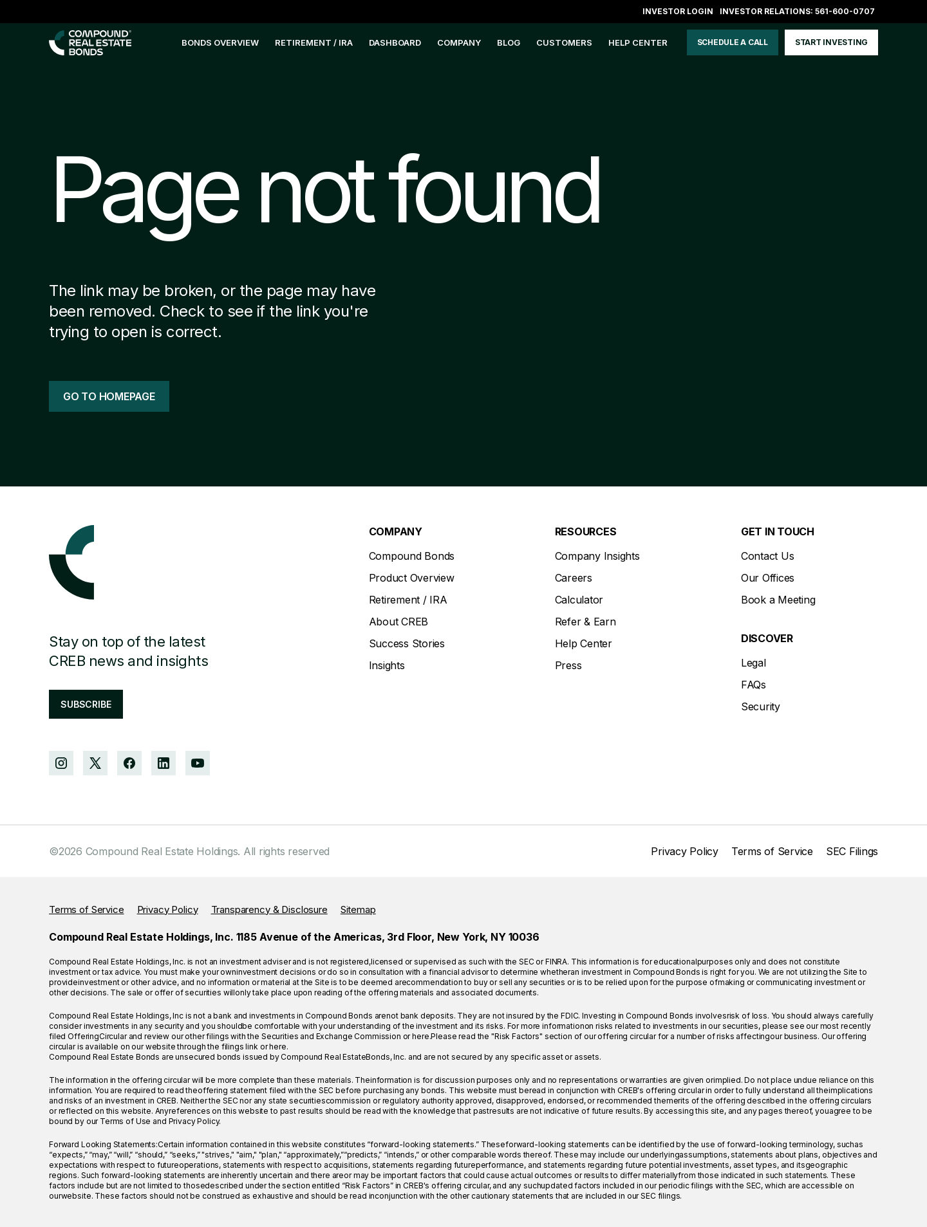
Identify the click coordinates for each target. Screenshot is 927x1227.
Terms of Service (772, 851)
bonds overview (220, 42)
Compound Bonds (412, 555)
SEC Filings (852, 851)
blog (508, 42)
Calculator (579, 599)
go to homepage (109, 396)
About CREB (399, 621)
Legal (753, 662)
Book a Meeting (778, 599)
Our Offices (767, 577)
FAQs (753, 684)
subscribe (86, 704)
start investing (831, 42)
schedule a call (732, 42)
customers (564, 42)
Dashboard (395, 42)
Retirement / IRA (314, 42)
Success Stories (407, 643)
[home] (90, 42)
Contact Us (767, 555)
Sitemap (358, 909)
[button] (459, 42)
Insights (387, 665)
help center (638, 42)
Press (568, 665)
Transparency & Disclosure (269, 909)
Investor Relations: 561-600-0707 (797, 11)
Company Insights (597, 555)
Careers (573, 577)
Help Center (583, 643)
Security (760, 706)
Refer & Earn (585, 621)
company (459, 42)
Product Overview (411, 577)
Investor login (677, 11)
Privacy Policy (684, 851)
